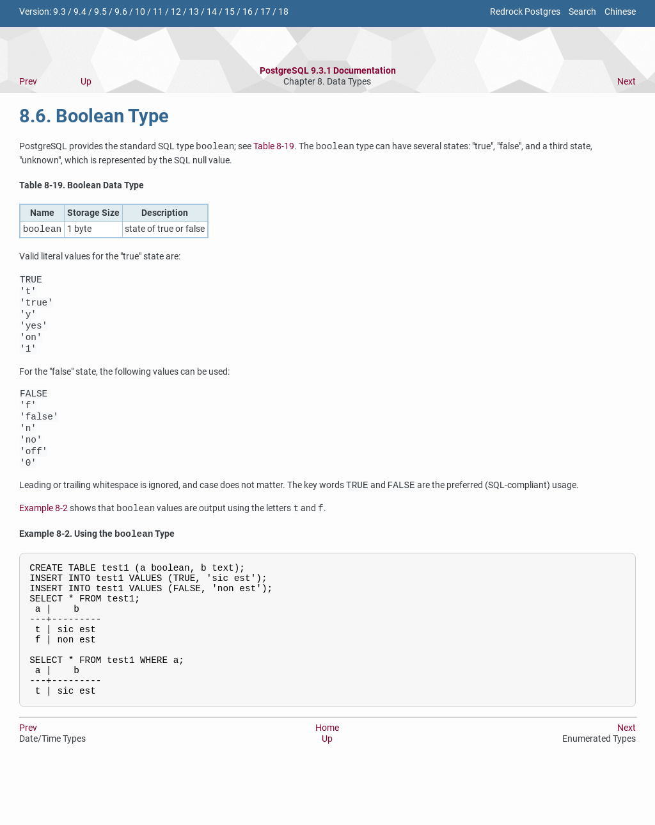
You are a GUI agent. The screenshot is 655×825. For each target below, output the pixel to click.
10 (140, 11)
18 (283, 11)
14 (212, 11)
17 (265, 11)
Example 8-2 (43, 538)
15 (230, 11)
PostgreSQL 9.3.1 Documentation (328, 70)
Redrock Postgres (525, 11)
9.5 (100, 11)
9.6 (120, 11)
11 (158, 11)
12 (176, 11)
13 (194, 11)
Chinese (620, 11)
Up (86, 81)
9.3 (59, 11)
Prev (28, 81)
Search (582, 11)
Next (626, 81)
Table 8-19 (273, 147)
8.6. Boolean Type (94, 116)
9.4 (80, 11)
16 (247, 11)
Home (327, 783)
